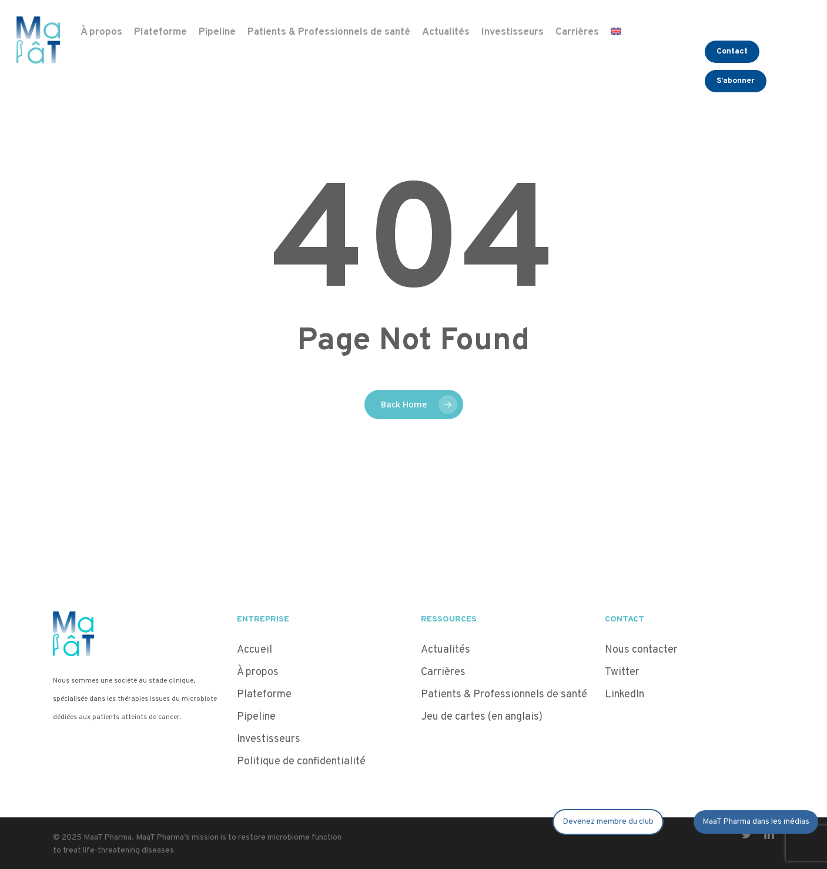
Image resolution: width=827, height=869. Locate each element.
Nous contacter (641, 650)
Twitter (622, 672)
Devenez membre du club (608, 822)
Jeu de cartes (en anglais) (482, 717)
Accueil (254, 650)
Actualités (445, 650)
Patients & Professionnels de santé (504, 694)
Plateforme (264, 694)
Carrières (443, 672)
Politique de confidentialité (302, 761)
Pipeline (256, 717)
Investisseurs (268, 739)
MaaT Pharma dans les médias (755, 822)
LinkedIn (624, 694)
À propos (258, 672)
